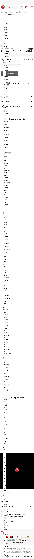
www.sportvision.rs (10, 556)
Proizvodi (11, 12)
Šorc (25, 12)
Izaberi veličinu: (6, 59)
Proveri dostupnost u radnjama (16, 107)
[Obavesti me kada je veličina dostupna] (3, 65)
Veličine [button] (10, 61)
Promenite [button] (12, 532)
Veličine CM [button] (16, 61)
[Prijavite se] (25, 7)
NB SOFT (20, 556)
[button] (14, 7)
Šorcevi (21, 12)
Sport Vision (4, 12)
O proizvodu (16, 97)
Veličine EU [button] (4, 61)
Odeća (16, 12)
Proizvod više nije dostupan (10, 73)
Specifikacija (16, 102)
